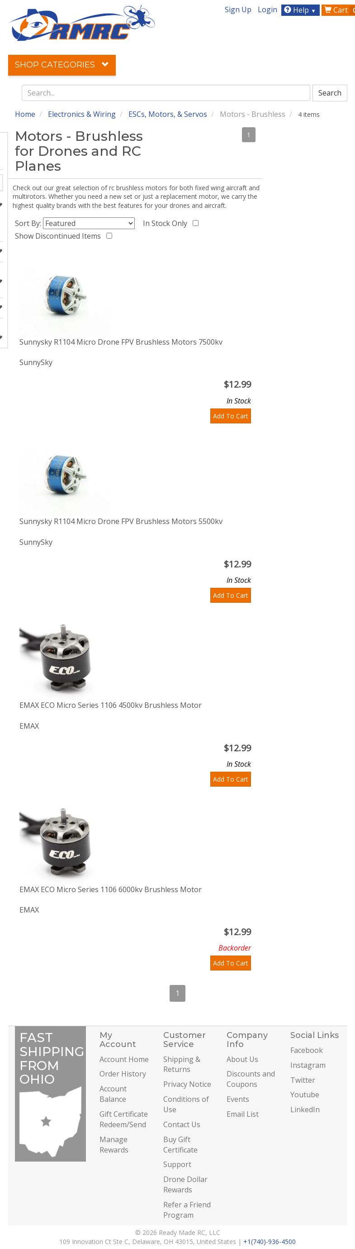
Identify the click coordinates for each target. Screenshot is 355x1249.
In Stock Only (167, 223)
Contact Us (181, 1124)
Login (267, 9)
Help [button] (301, 10)
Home (25, 114)
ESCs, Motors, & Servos (167, 114)
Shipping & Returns (181, 1064)
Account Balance (113, 1094)
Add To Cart (230, 416)
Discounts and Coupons (251, 1079)
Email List (243, 1114)
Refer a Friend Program (187, 1210)
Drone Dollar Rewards (185, 1184)
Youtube (304, 1095)
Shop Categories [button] (62, 65)
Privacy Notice (187, 1084)
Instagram (308, 1065)
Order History (122, 1074)
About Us (242, 1059)
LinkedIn (305, 1109)
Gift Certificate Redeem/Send (123, 1119)
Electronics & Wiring (82, 114)
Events (238, 1099)
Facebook (306, 1050)
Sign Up (238, 9)
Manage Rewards (113, 1144)
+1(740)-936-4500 (269, 1241)
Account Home (124, 1059)
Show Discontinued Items (59, 236)
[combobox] (166, 93)
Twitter (302, 1080)
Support (177, 1164)
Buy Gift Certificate (180, 1144)
